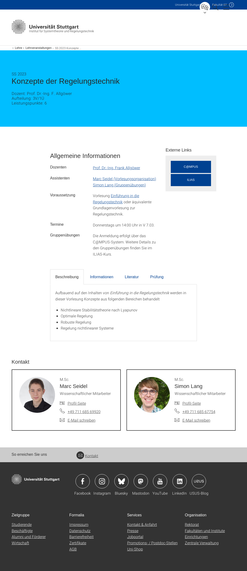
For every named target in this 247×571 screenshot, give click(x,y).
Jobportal (135, 536)
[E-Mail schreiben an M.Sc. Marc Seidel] (78, 420)
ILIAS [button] (191, 180)
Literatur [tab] (132, 277)
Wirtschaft (20, 542)
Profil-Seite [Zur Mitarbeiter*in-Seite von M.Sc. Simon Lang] (191, 403)
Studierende (22, 524)
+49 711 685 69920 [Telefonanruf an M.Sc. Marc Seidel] (84, 411)
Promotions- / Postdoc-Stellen (152, 542)
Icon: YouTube (160, 481)
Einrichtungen (196, 536)
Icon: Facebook (83, 481)
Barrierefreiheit (81, 536)
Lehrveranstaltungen (38, 48)
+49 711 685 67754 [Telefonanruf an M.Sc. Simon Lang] (198, 411)
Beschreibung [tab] (67, 277)
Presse (132, 530)
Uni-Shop (135, 548)
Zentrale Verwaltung (202, 542)
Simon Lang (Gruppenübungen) (119, 184)
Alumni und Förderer (29, 536)
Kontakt (87, 455)
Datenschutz (80, 530)
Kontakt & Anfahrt (142, 524)
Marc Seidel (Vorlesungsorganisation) (124, 178)
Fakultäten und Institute (205, 530)
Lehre (18, 48)
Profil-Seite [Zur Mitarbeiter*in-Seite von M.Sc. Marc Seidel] (77, 403)
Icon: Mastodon (141, 481)
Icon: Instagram (102, 481)
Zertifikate (77, 542)
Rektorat (192, 524)
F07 (219, 4)
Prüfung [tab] (157, 277)
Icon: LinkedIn (179, 481)
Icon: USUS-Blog (199, 481)
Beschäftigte (22, 530)
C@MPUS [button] (191, 166)
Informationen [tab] (101, 277)
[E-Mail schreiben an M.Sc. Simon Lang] (192, 420)
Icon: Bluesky (121, 481)
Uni (188, 4)
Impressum (78, 524)
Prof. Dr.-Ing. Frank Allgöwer (116, 167)
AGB (73, 548)
